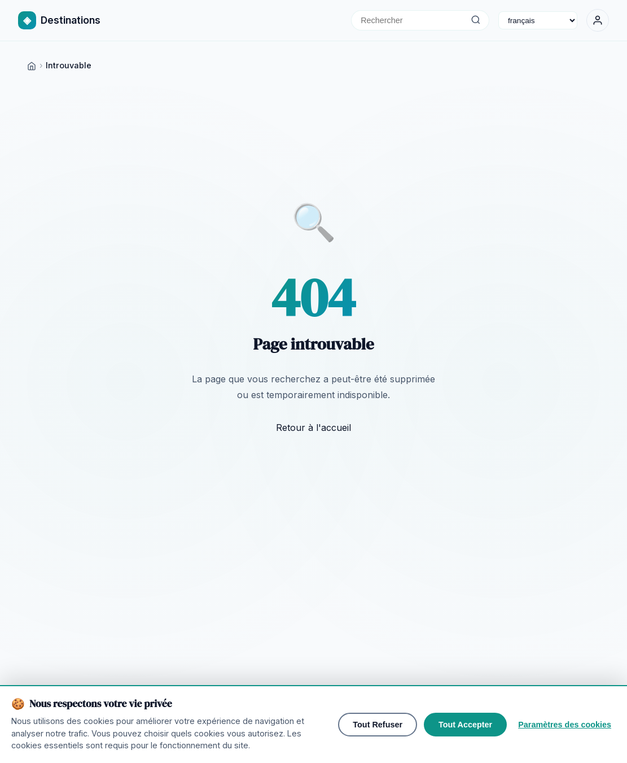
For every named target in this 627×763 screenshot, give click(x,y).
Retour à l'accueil (313, 427)
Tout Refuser (377, 724)
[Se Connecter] (597, 20)
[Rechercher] (475, 20)
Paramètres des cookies (564, 724)
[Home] (31, 65)
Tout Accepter (465, 724)
